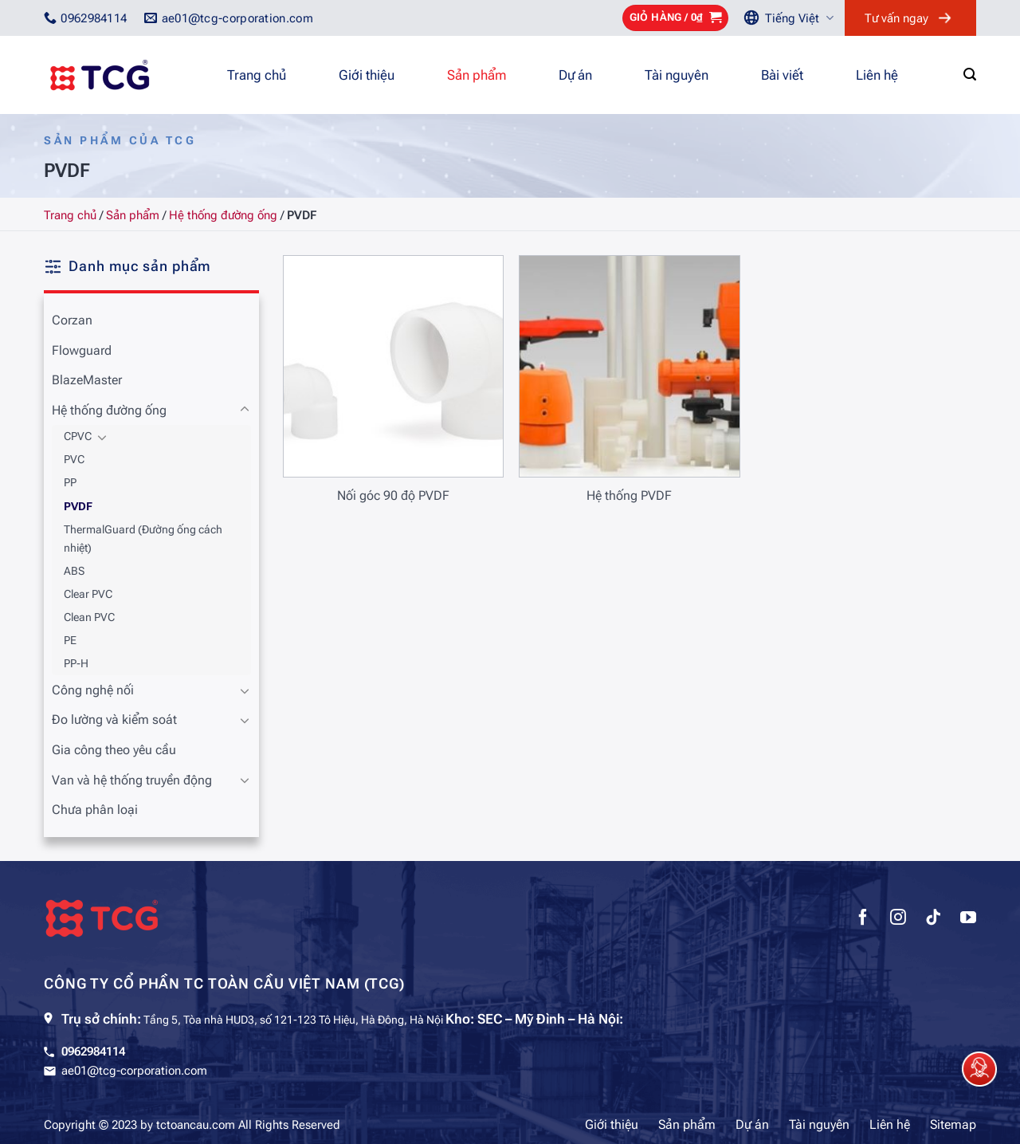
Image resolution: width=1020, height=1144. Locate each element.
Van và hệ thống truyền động (132, 780)
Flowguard (82, 350)
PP (70, 482)
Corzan (72, 320)
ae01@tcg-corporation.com (134, 1070)
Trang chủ (256, 75)
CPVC (78, 436)
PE (70, 640)
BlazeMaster (87, 379)
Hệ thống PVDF (629, 495)
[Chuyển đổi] (244, 409)
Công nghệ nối (93, 690)
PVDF (78, 506)
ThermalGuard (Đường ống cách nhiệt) (143, 539)
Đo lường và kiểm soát (114, 719)
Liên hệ (877, 75)
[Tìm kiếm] (969, 74)
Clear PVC (88, 594)
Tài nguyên (676, 75)
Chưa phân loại (95, 809)
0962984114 (93, 1051)
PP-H (76, 663)
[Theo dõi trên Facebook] (863, 919)
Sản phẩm (476, 75)
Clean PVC (89, 617)
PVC (74, 459)
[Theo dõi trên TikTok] (933, 919)
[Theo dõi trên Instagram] (898, 919)
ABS (74, 571)
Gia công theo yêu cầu (114, 749)
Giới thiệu (366, 75)
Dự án (575, 75)
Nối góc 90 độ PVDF (393, 495)
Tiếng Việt (799, 18)
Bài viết (782, 75)
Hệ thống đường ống (223, 215)
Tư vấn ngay (896, 18)
